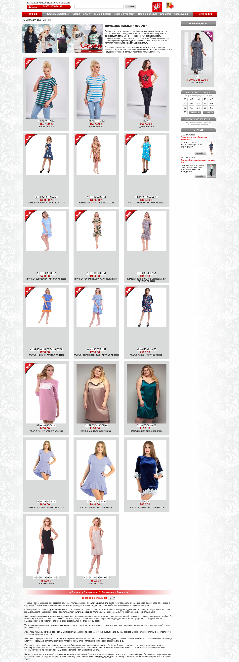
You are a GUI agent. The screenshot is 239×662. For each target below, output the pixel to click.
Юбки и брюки (102, 14)
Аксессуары (181, 14)
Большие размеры (58, 14)
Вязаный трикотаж (124, 14)
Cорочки (47, 20)
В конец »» (122, 592)
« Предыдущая (90, 592)
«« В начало (75, 592)
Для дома (165, 14)
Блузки (87, 14)
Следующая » (108, 592)
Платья (76, 14)
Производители (198, 23)
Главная (27, 20)
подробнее (200, 153)
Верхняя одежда (147, 14)
